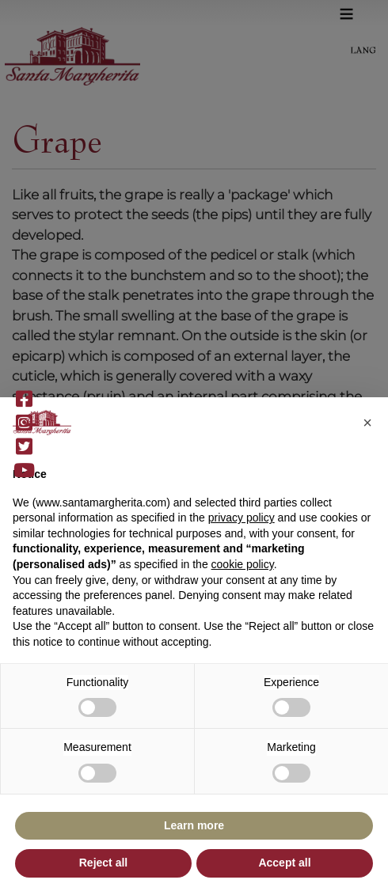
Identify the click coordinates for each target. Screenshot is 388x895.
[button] (367, 422)
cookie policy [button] (242, 564)
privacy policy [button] (241, 517)
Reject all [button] (103, 862)
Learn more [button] (194, 825)
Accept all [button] (284, 862)
